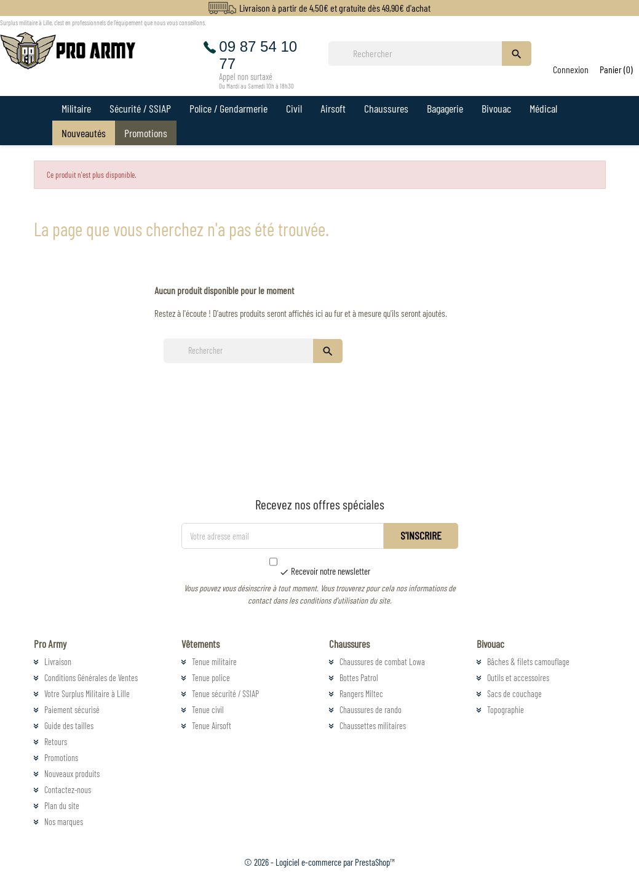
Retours (55, 741)
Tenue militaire (214, 662)
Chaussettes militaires (372, 725)
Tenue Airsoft (211, 725)
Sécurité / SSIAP (140, 108)
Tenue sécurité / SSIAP (225, 693)
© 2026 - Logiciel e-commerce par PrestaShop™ (319, 862)
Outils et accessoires (518, 677)
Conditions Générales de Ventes (91, 677)
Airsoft (333, 108)
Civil (294, 108)
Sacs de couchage (514, 693)
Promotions (145, 133)
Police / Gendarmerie (228, 108)
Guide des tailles (68, 725)
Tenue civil (208, 709)
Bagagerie (445, 108)
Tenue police (211, 677)
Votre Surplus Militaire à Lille (87, 693)
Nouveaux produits (72, 773)
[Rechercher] (418, 53)
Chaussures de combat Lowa (382, 662)
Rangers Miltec (361, 693)
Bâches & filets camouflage (528, 662)
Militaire (76, 108)
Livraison (57, 662)
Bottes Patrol (358, 677)
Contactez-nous (67, 789)
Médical (543, 108)
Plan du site (61, 805)
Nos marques (63, 821)
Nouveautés (84, 133)
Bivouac (496, 108)
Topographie (505, 709)
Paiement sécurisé (72, 709)
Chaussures (386, 108)
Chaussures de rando (370, 709)
